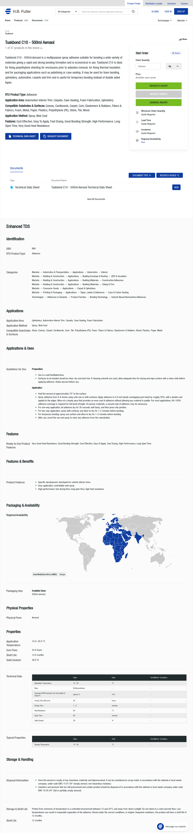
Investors (171, 3)
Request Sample (158, 94)
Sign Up (181, 11)
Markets (182, 20)
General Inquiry (159, 102)
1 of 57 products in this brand (24, 48)
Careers (184, 3)
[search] (133, 11)
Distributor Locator (153, 3)
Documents (16, 168)
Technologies (165, 20)
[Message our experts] (172, 814)
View (143, 142)
